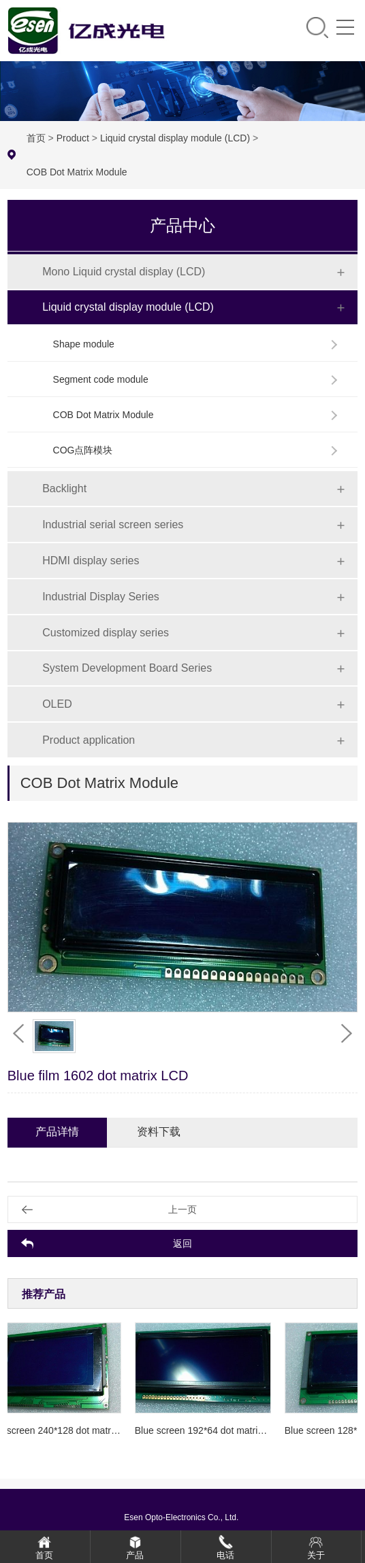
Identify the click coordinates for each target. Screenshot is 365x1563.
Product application (88, 740)
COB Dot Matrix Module (77, 172)
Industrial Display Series (100, 596)
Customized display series (105, 632)
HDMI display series (90, 560)
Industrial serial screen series (112, 524)
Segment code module (100, 379)
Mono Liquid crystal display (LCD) (123, 271)
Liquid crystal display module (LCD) (175, 138)
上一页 (182, 1209)
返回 (182, 1243)
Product (73, 138)
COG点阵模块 (83, 450)
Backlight (64, 488)
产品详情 (57, 1131)
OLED (57, 704)
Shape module (83, 344)
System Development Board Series (127, 668)
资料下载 (158, 1131)
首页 (36, 138)
